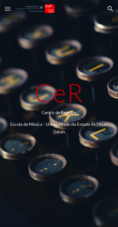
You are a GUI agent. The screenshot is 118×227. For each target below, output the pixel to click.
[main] (59, 113)
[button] (7, 8)
